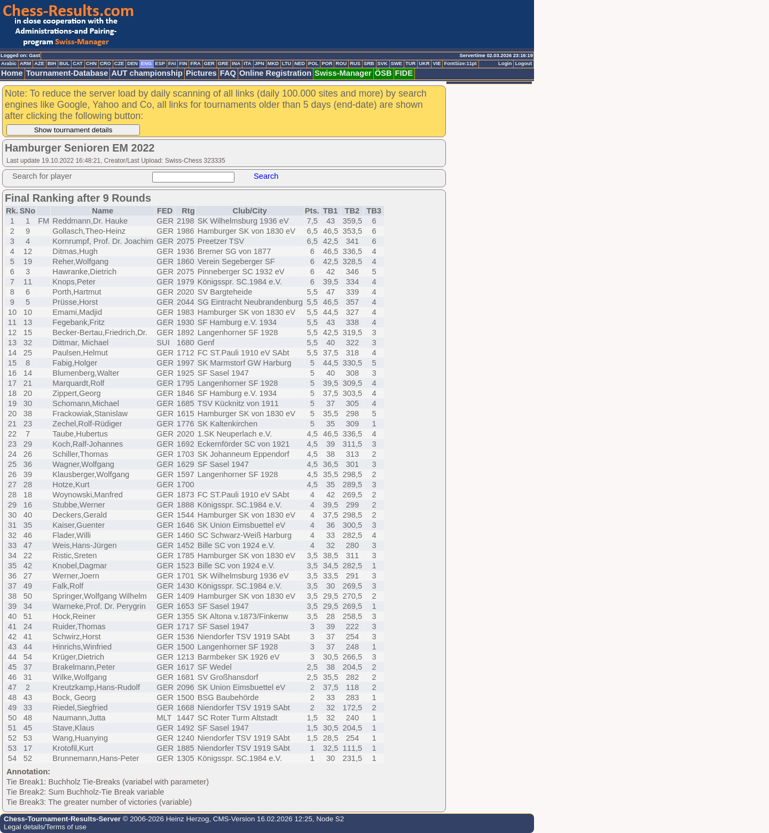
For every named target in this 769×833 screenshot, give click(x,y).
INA (236, 63)
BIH (52, 63)
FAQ (228, 73)
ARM (25, 63)
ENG (146, 63)
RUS (355, 63)
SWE (396, 63)
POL (313, 63)
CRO (105, 63)
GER (209, 63)
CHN (91, 63)
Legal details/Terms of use (45, 827)
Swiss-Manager (343, 73)
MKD (273, 63)
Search (266, 176)
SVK (383, 63)
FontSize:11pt (460, 63)
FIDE (404, 73)
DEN (132, 63)
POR (326, 63)
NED (299, 63)
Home (12, 73)
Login (505, 63)
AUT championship (147, 73)
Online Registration (275, 73)
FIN (183, 63)
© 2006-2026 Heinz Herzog (165, 819)
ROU (341, 63)
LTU (286, 63)
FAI (172, 63)
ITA (247, 63)
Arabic (9, 63)
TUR (410, 63)
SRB (369, 63)
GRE (223, 63)
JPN (259, 63)
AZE (39, 63)
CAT (77, 63)
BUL (64, 63)
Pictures (201, 73)
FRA (195, 63)
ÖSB (383, 73)
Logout (523, 63)
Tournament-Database (67, 73)
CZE (119, 63)
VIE (437, 63)
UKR (424, 63)
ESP (160, 63)
